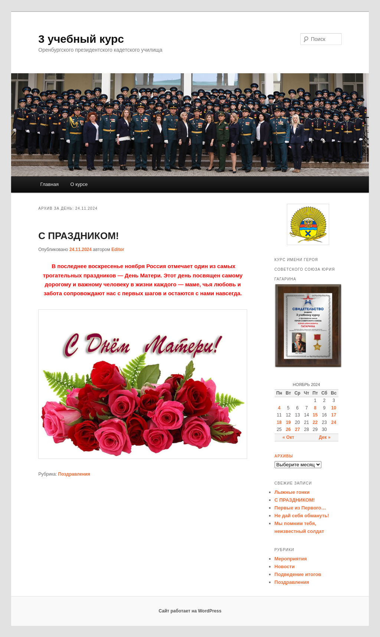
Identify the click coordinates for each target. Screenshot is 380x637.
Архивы (284, 456)
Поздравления (74, 474)
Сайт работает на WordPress (189, 611)
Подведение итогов (298, 574)
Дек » (324, 437)
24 (333, 422)
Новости (285, 566)
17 (333, 415)
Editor (117, 249)
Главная (49, 184)
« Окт (288, 437)
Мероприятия (291, 559)
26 (288, 429)
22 (315, 422)
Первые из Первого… (300, 508)
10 (333, 408)
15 (315, 415)
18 (279, 422)
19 (288, 422)
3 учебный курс (81, 39)
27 (297, 429)
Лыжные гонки (292, 492)
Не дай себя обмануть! (302, 515)
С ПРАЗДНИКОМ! (78, 235)
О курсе (79, 184)
